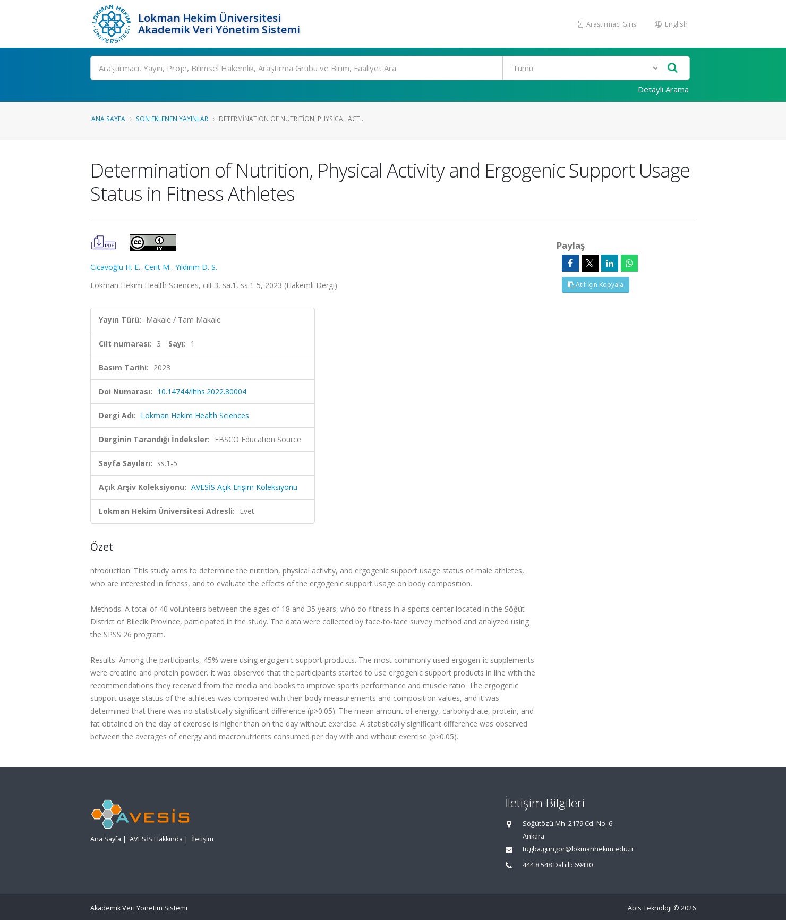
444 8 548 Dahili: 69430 (558, 865)
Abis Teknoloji (650, 908)
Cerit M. (157, 267)
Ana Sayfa (108, 118)
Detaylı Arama (663, 89)
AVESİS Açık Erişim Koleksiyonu (244, 487)
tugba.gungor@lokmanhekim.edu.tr (578, 849)
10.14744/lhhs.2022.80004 (201, 391)
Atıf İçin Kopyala (595, 284)
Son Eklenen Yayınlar (172, 118)
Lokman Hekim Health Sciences (195, 415)
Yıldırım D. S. (196, 267)
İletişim (202, 838)
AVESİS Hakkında (156, 838)
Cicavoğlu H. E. (115, 267)
